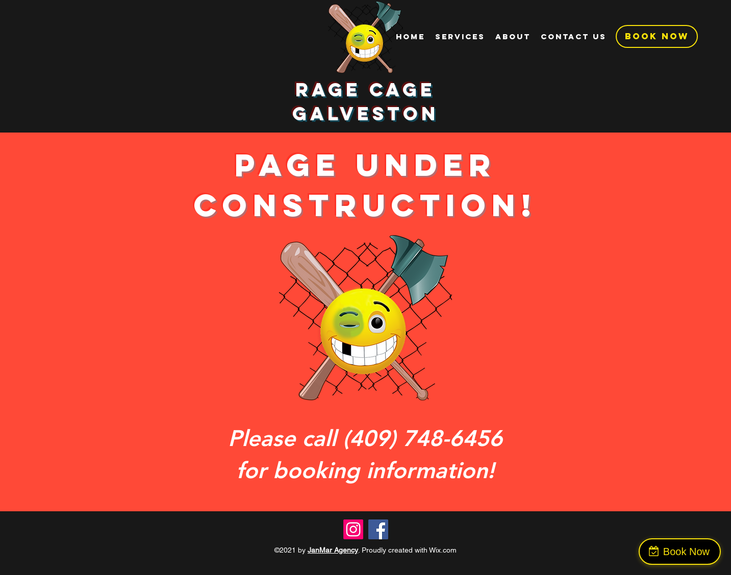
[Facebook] (378, 529)
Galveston (365, 113)
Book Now (686, 551)
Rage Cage (365, 89)
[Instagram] (353, 529)
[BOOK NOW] (657, 36)
